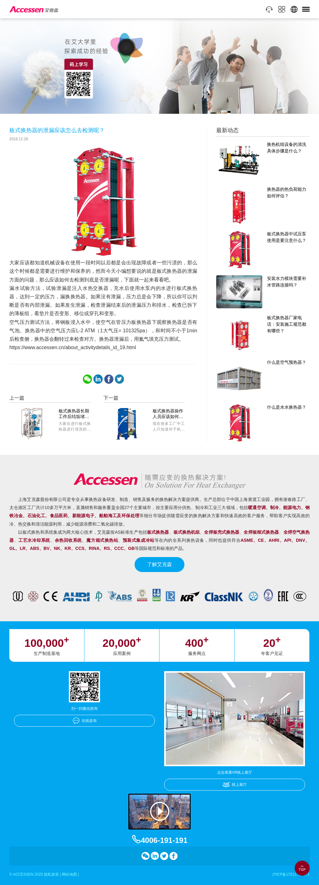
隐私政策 (51, 874)
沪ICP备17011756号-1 (291, 874)
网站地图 (69, 874)
